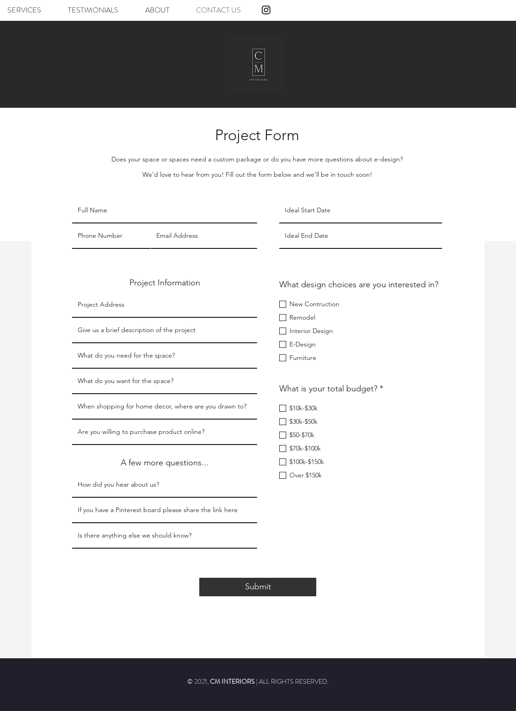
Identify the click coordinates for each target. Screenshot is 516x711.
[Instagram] (266, 10)
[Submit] (257, 587)
